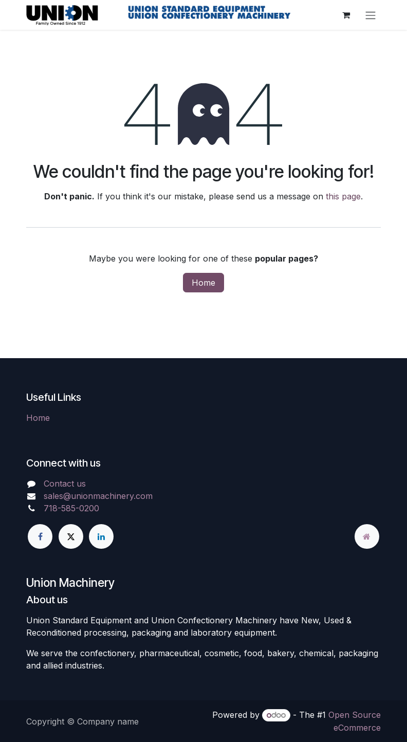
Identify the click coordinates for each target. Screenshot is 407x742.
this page (343, 196)
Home (203, 282)
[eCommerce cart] (346, 15)
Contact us (65, 483)
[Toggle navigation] (370, 15)
